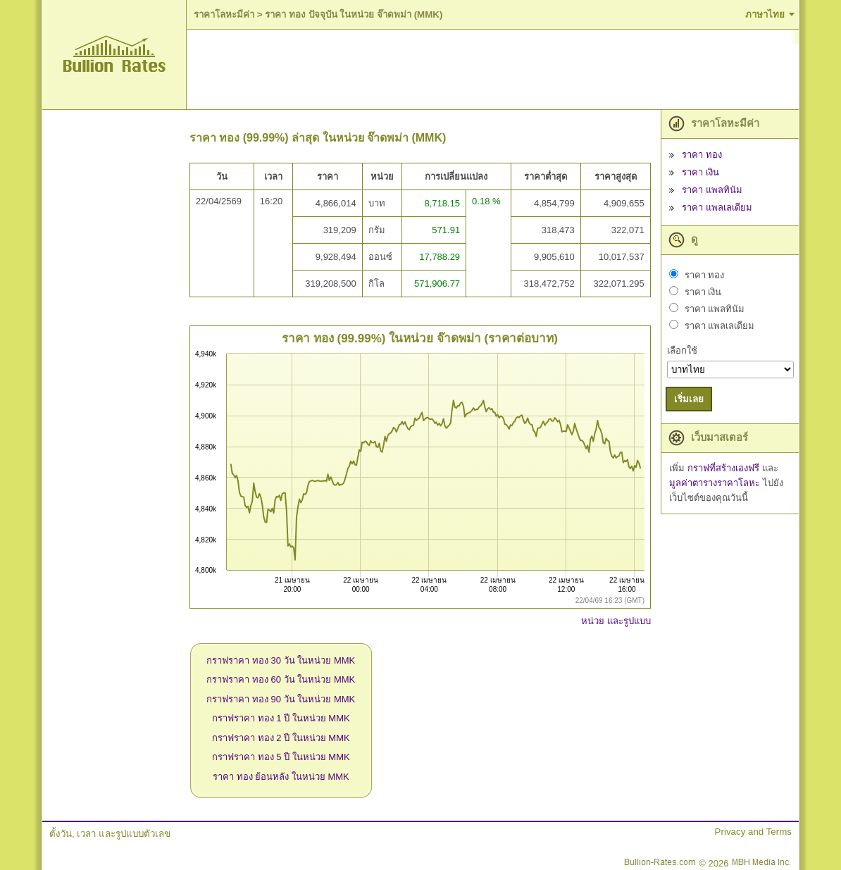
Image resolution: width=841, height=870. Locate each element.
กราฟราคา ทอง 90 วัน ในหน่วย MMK (280, 699)
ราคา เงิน (700, 172)
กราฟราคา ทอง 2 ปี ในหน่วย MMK (281, 738)
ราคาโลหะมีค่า (224, 14)
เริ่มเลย (689, 399)
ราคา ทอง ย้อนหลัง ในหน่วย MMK (281, 776)
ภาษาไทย (765, 14)
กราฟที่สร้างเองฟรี (724, 468)
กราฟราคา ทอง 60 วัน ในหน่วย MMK (280, 679)
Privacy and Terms (753, 831)
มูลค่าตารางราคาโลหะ (716, 483)
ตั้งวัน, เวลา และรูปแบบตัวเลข (109, 833)
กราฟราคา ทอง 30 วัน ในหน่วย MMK (280, 660)
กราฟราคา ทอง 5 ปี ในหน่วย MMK (281, 757)
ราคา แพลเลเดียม (717, 207)
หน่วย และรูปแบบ (616, 621)
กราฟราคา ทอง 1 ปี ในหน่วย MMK (281, 718)
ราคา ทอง (702, 154)
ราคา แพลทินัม (712, 190)
